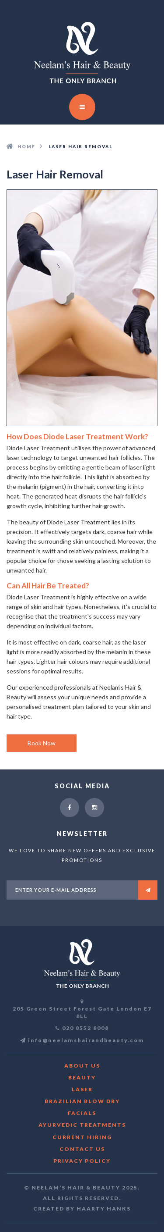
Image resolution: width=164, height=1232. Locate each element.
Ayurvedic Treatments (82, 1125)
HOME (26, 146)
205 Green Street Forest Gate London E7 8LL (82, 1012)
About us (82, 1065)
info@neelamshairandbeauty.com (82, 1040)
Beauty (82, 1077)
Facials (82, 1113)
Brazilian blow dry (82, 1101)
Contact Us (82, 1149)
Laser (82, 1089)
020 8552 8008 (85, 1028)
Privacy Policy (82, 1160)
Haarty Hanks (104, 1208)
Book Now (42, 743)
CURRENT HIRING (82, 1137)
